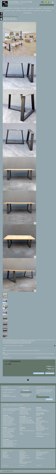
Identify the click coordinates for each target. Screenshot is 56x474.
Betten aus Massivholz (8, 441)
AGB (37, 456)
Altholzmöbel (6, 455)
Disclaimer (38, 457)
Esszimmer (23, 8)
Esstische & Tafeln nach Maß (9, 428)
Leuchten (21, 434)
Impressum (5, 456)
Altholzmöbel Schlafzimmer (25, 419)
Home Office (7, 10)
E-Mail (37, 395)
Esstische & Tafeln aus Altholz (26, 420)
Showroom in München (7, 8)
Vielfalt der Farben (40, 429)
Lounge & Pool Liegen (24, 413)
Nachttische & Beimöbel (8, 442)
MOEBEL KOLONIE (20, 2)
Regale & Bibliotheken (7, 421)
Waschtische (39, 408)
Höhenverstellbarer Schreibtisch (27, 430)
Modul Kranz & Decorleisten (42, 421)
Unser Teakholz (22, 453)
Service (21, 459)
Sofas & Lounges (6, 416)
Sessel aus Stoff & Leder (8, 418)
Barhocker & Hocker (7, 434)
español (39, 465)
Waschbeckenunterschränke (42, 410)
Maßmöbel (21, 454)
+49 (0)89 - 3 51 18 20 (8, 392)
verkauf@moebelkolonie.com (9, 389)
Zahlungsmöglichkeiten (41, 453)
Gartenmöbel (38, 8)
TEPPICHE (38, 415)
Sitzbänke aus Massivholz (8, 430)
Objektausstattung (23, 455)
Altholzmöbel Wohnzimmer (25, 417)
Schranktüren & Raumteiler (9, 446)
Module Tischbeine (40, 427)
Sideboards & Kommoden (8, 420)
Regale (21, 429)
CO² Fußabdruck (6, 457)
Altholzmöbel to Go (23, 418)
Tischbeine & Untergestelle (9, 436)
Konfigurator (36, 10)
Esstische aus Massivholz (8, 429)
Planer (42, 10)
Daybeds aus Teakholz (24, 414)
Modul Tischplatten (40, 426)
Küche (52, 8)
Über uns (5, 452)
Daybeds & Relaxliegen (8, 417)
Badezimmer (19, 10)
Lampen (13, 10)
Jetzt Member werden (51, 369)
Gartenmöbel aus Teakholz (25, 408)
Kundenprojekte (39, 436)
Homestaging (22, 456)
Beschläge (38, 424)
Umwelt (4, 454)
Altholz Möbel (46, 8)
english (5, 465)
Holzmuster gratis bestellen (42, 434)
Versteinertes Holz (7, 425)
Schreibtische (22, 428)
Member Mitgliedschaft (24, 457)
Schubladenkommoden (8, 445)
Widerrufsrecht (39, 454)
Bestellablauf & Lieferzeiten (42, 452)
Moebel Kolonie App (40, 458)
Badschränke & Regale (41, 409)
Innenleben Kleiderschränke (42, 428)
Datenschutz (39, 455)
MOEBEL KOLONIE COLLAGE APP (25, 462)
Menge (6, 364)
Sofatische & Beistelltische (9, 419)
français (22, 465)
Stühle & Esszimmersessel (8, 431)
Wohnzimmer (17, 8)
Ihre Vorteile (22, 452)
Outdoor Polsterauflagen (25, 409)
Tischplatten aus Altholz (8, 435)
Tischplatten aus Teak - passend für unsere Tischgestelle (29, 346)
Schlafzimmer (30, 8)
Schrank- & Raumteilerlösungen (10, 440)
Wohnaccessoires (27, 10)
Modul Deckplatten (40, 420)
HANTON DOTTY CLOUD (23, 410)
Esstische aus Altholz (7, 437)
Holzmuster (48, 10)
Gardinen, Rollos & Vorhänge (9, 424)
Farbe (6, 361)
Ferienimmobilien (23, 463)
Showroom (5, 453)
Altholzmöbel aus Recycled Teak (26, 421)
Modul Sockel (39, 425)
